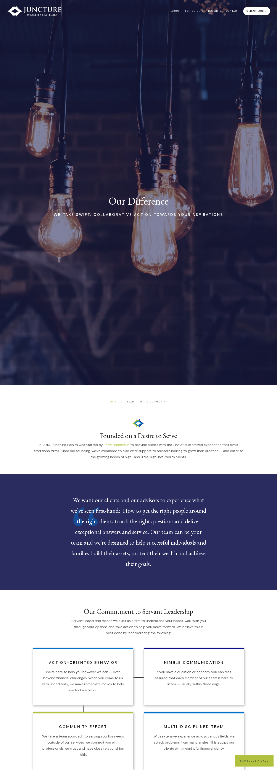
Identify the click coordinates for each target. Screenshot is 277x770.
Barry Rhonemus (116, 445)
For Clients (194, 11)
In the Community (153, 401)
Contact (232, 11)
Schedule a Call (254, 760)
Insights (214, 11)
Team (131, 401)
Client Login (256, 11)
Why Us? (116, 401)
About (176, 11)
